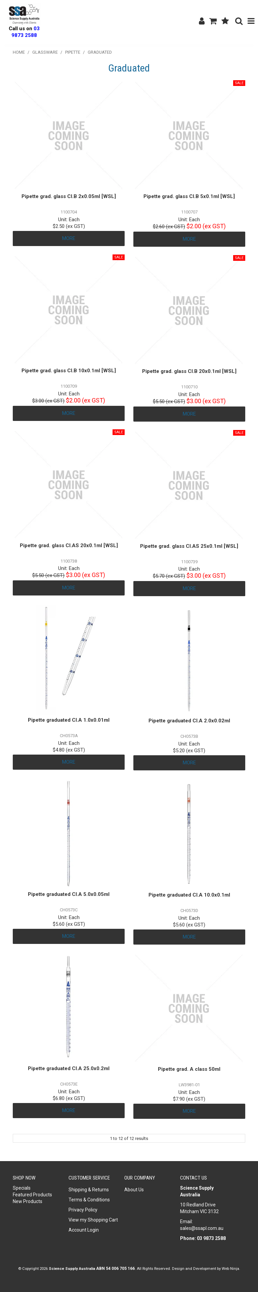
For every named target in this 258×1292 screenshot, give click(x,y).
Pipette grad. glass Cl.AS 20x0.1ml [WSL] (69, 545)
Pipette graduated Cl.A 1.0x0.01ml (69, 720)
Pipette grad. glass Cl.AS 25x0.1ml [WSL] (189, 546)
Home (19, 52)
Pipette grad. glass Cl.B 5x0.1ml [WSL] (189, 196)
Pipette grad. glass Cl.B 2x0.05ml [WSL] (69, 196)
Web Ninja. (231, 1268)
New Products (27, 1201)
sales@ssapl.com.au (201, 1228)
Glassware (45, 52)
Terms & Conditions (89, 1199)
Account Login (84, 1230)
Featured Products (32, 1194)
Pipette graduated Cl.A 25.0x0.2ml (69, 1068)
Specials (22, 1188)
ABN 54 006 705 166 (115, 1268)
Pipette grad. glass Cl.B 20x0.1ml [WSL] (189, 371)
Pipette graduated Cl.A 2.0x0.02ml (189, 721)
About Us (134, 1189)
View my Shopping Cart (93, 1220)
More (68, 238)
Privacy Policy (83, 1209)
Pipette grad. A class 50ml (189, 1069)
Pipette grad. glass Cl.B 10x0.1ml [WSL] (69, 371)
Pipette (72, 52)
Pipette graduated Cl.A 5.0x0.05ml (69, 894)
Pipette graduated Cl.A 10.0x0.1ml (189, 895)
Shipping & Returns (89, 1189)
